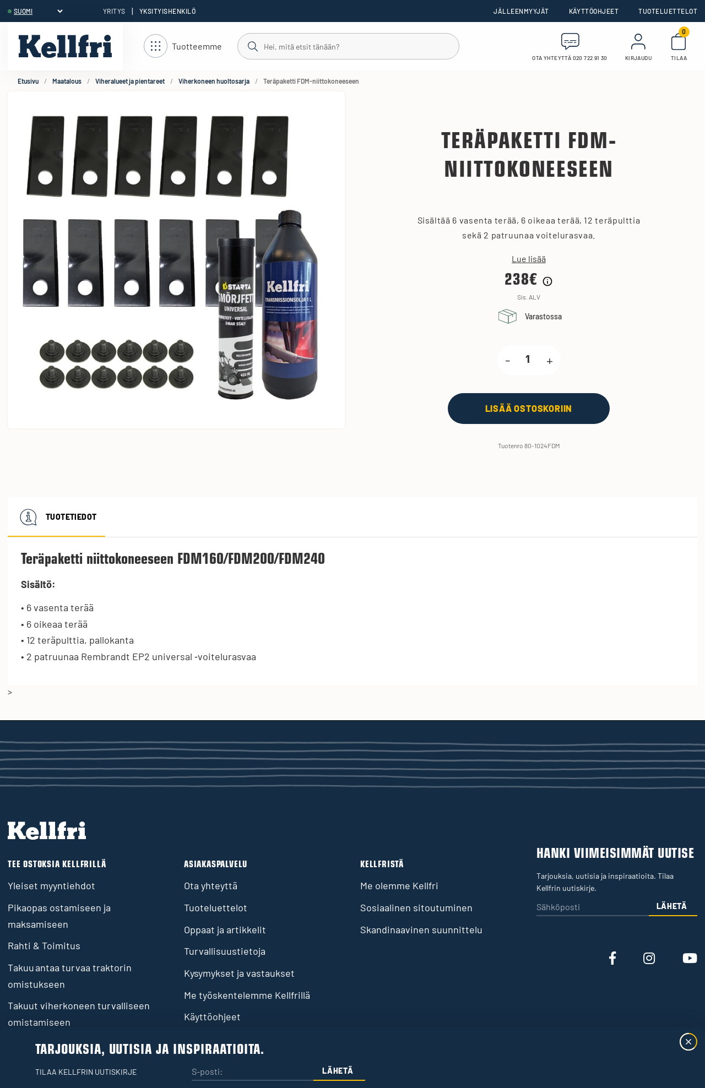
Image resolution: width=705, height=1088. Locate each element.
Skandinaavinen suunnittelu (421, 929)
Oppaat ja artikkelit (225, 929)
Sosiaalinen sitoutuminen (416, 907)
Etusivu (28, 81)
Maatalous (67, 81)
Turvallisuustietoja (224, 951)
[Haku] (347, 45)
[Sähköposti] (592, 907)
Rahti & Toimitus (44, 945)
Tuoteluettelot (667, 11)
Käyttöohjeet (594, 11)
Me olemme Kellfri (399, 885)
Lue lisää (529, 258)
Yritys (114, 11)
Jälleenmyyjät (521, 11)
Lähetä (672, 906)
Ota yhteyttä (210, 885)
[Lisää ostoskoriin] (529, 408)
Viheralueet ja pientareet (130, 81)
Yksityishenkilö (167, 11)
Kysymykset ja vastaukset (239, 973)
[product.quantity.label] (528, 360)
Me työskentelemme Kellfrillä (247, 995)
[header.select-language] (38, 11)
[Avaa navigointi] (183, 46)
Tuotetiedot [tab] (56, 517)
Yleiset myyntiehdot (51, 885)
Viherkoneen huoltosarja (214, 81)
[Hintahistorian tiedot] (547, 281)
